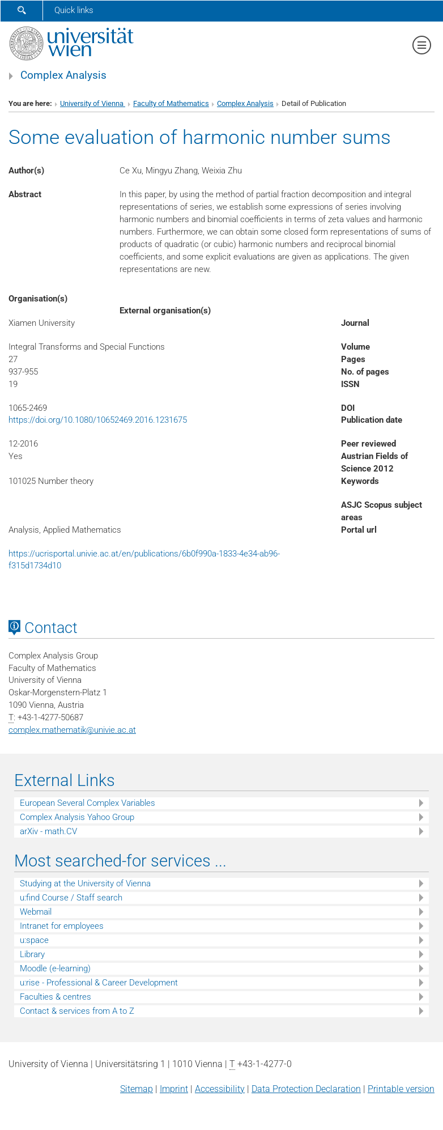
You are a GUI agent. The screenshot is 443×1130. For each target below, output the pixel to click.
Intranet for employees (62, 926)
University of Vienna (92, 103)
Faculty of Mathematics (171, 103)
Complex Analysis (63, 75)
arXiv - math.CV (48, 831)
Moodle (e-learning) (55, 968)
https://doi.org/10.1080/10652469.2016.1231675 (97, 420)
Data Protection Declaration (306, 1089)
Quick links (73, 10)
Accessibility (220, 1089)
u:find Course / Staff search (71, 898)
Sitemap (136, 1089)
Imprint (174, 1089)
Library (32, 954)
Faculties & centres (55, 997)
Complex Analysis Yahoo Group (77, 817)
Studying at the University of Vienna (85, 883)
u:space (34, 940)
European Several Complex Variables (87, 803)
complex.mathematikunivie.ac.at (72, 730)
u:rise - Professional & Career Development (99, 983)
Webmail (36, 912)
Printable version (401, 1089)
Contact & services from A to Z (77, 1011)
